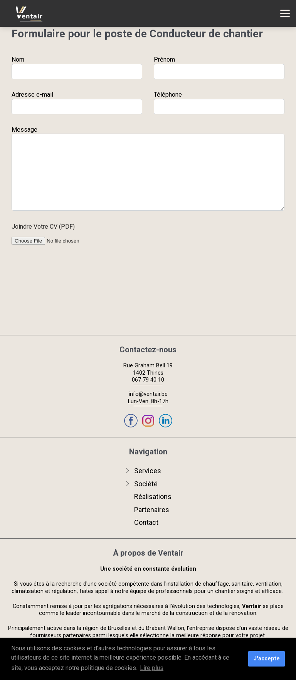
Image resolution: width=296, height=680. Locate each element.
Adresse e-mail (32, 94)
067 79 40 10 (148, 380)
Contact (146, 522)
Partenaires (151, 510)
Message (24, 130)
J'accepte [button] (267, 658)
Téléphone (168, 94)
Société (146, 484)
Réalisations (153, 496)
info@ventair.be (148, 394)
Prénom (164, 59)
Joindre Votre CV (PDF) (43, 229)
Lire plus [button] (151, 668)
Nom (18, 59)
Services (147, 471)
